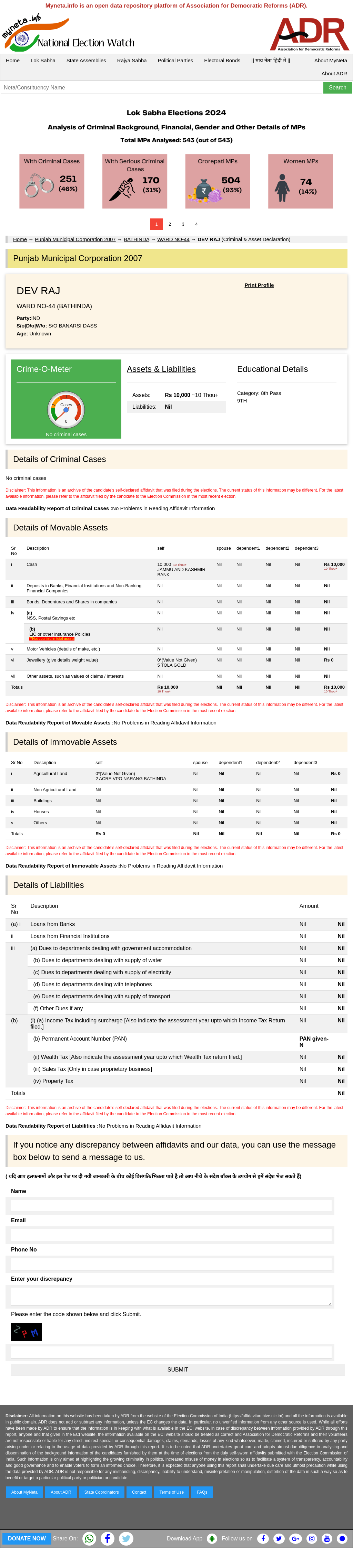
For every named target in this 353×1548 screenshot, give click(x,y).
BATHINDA (136, 239)
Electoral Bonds (222, 60)
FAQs (202, 1492)
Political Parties (175, 60)
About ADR (334, 73)
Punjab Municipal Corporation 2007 (75, 239)
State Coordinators (101, 1492)
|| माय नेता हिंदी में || (270, 60)
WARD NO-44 (173, 239)
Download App (184, 1538)
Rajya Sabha (132, 60)
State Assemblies (86, 60)
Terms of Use (172, 1492)
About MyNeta (330, 60)
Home (13, 60)
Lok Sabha (43, 60)
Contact (139, 1492)
